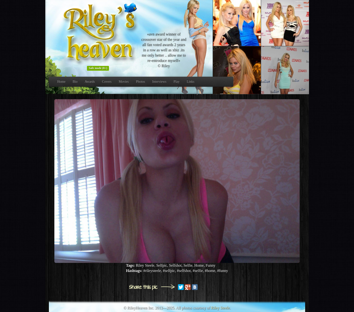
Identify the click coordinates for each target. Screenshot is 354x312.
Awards (90, 81)
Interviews (159, 81)
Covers (107, 81)
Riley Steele (220, 308)
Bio (75, 81)
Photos (140, 81)
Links (190, 81)
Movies (124, 81)
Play (177, 81)
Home (61, 81)
